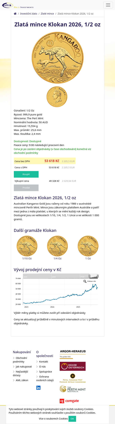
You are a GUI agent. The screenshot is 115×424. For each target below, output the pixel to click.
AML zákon (20, 380)
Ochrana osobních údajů (45, 378)
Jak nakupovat (22, 366)
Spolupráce (44, 371)
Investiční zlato (28, 13)
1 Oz (88, 258)
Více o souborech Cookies (53, 418)
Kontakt (42, 361)
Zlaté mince (47, 13)
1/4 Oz (57, 258)
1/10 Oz (27, 258)
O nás (41, 366)
